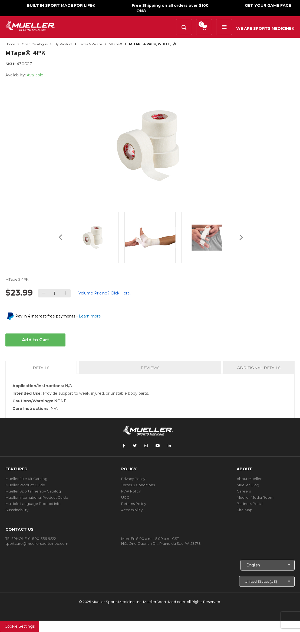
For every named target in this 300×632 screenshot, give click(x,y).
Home (10, 44)
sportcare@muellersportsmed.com (36, 543)
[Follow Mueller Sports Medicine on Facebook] (124, 446)
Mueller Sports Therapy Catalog (33, 491)
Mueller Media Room (255, 497)
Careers (244, 491)
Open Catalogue (35, 44)
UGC (125, 497)
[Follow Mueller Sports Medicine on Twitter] (135, 446)
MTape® (115, 44)
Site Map (244, 510)
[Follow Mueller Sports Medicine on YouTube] (158, 446)
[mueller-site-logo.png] (30, 25)
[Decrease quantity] (43, 293)
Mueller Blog (248, 485)
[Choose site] (267, 581)
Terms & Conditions (138, 485)
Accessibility (132, 510)
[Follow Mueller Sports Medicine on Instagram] (146, 446)
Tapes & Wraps (90, 44)
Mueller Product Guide (25, 485)
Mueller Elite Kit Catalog (26, 479)
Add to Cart (35, 339)
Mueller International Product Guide (36, 497)
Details (42, 369)
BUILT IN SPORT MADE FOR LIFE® (61, 5)
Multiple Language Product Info (33, 503)
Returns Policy (133, 503)
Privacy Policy (133, 479)
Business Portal (250, 503)
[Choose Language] (267, 565)
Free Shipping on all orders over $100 (170, 5)
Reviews (150, 367)
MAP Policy (131, 491)
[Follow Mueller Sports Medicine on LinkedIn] (169, 446)
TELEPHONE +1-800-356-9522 (30, 538)
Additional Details (259, 367)
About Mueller (249, 479)
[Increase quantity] (65, 293)
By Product (63, 44)
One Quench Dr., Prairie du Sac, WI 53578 (165, 543)
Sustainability (16, 510)
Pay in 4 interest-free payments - (58, 316)
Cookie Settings (20, 626)
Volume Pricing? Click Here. (104, 293)
